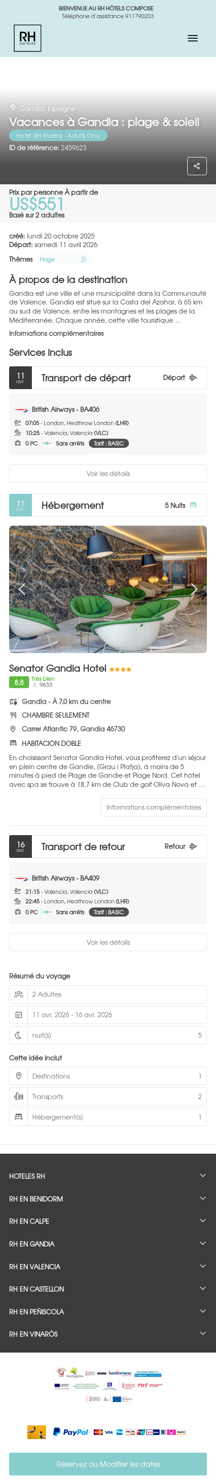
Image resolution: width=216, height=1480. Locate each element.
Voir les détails (108, 473)
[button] (23, 589)
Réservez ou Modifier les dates (108, 1463)
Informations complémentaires (56, 333)
